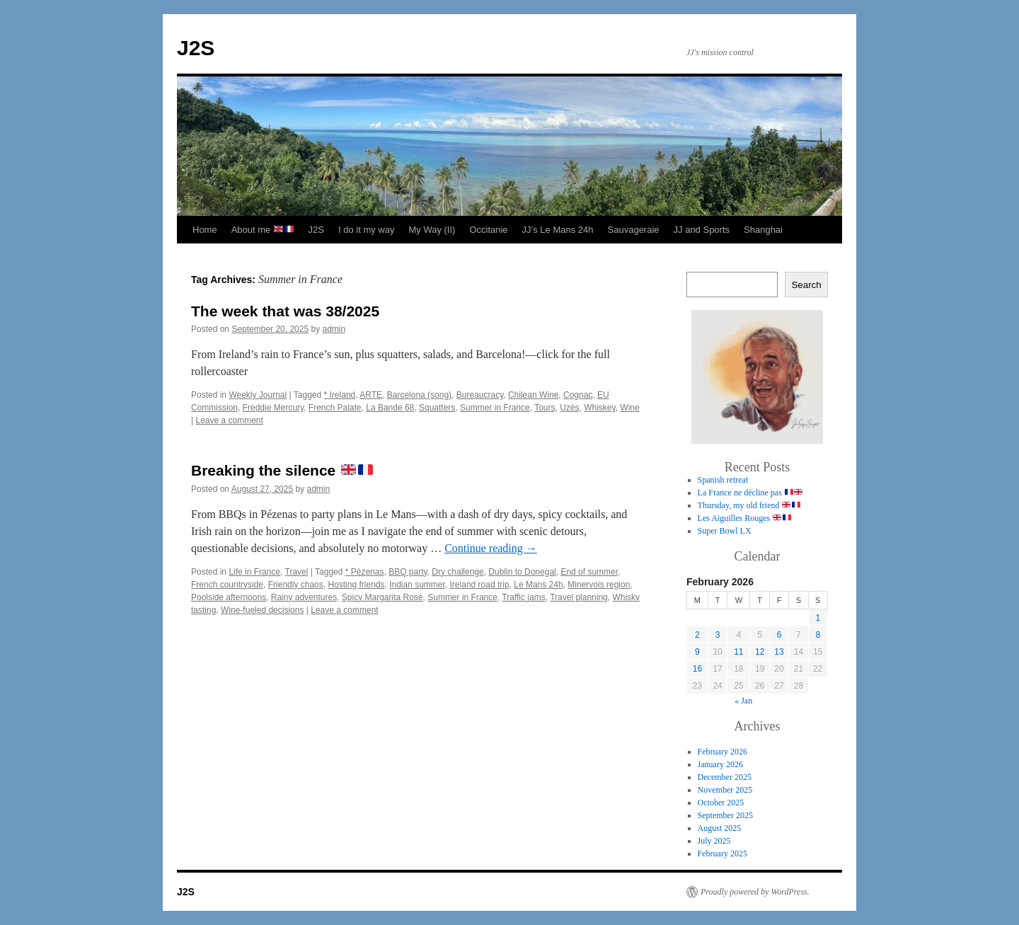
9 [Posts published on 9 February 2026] (697, 652)
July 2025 (714, 841)
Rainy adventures (304, 597)
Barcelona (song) (419, 395)
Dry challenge (457, 572)
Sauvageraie (634, 229)
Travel (297, 572)
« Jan (743, 701)
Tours (544, 408)
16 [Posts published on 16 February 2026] (697, 669)
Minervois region (599, 585)
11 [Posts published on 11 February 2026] (738, 652)
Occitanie (488, 229)
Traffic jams (523, 597)
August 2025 (720, 828)
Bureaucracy (479, 395)
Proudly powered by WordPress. (755, 892)
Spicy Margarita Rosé (382, 597)
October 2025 (721, 803)
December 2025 (725, 777)
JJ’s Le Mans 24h (558, 229)
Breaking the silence (282, 470)
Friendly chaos (295, 585)
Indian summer (417, 585)
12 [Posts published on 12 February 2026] (759, 652)
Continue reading (490, 548)
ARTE (370, 395)
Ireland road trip (480, 585)
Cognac (577, 395)
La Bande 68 (390, 408)
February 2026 (722, 752)
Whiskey (599, 408)
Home (204, 229)
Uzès (569, 408)
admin (334, 329)
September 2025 (725, 815)
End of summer (589, 572)
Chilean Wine (533, 395)
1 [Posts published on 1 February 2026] (817, 618)
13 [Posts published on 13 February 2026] (778, 652)
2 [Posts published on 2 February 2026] (697, 635)
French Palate (335, 408)
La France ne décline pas (750, 493)
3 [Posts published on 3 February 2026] (717, 635)
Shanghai (763, 229)
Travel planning (579, 597)
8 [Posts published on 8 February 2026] (817, 635)
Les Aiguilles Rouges (744, 518)
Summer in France (495, 408)
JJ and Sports (702, 229)
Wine (629, 408)
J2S (195, 47)
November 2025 (725, 790)
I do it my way (366, 229)
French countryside (227, 585)
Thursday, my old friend (749, 505)
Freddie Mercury (273, 408)
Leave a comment (229, 420)
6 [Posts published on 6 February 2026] (779, 635)
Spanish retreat (723, 480)
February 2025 (722, 853)
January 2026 (720, 764)
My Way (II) (431, 229)
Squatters (437, 408)
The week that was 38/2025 (285, 311)
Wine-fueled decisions (262, 610)
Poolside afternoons (228, 597)
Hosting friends (356, 585)
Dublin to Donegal (521, 572)
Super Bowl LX (725, 531)
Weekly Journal (258, 395)
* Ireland (340, 395)
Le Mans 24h (538, 585)
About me (262, 229)
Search (806, 285)
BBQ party (407, 572)
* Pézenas (364, 572)
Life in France (254, 572)
